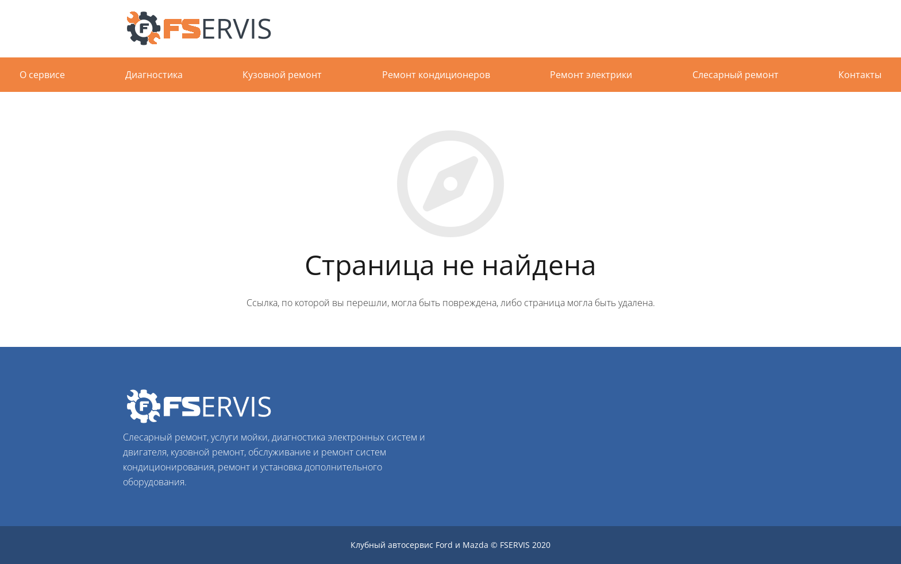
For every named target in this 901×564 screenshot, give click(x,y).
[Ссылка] (203, 29)
